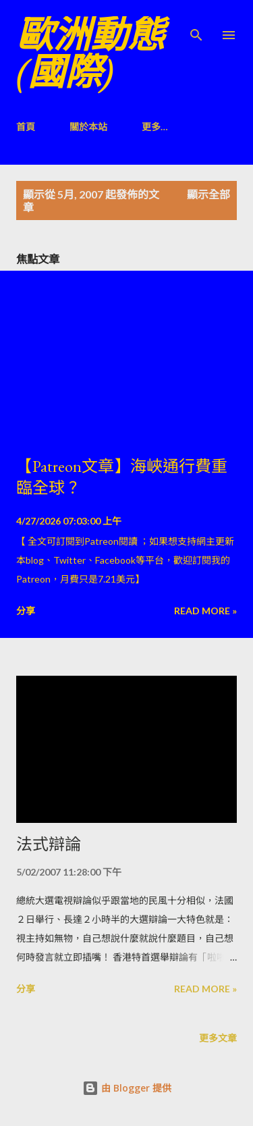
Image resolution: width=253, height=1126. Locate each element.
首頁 (25, 126)
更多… (155, 126)
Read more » (205, 610)
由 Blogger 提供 (126, 1087)
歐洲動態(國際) (90, 53)
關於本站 (88, 126)
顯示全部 (208, 194)
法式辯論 (48, 844)
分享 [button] (25, 610)
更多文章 (218, 1038)
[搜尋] (196, 24)
